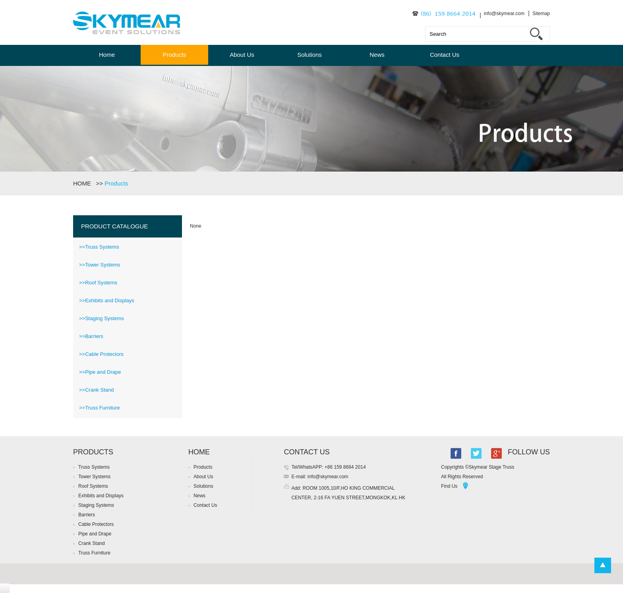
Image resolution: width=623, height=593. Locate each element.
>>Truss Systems (99, 247)
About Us (242, 54)
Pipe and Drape (94, 534)
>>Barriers (91, 336)
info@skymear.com (504, 13)
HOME (83, 183)
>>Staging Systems (101, 318)
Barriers (86, 515)
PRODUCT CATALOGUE (114, 226)
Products (174, 54)
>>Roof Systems (98, 283)
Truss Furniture (94, 553)
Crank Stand (91, 543)
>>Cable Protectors (101, 354)
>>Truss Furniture (99, 408)
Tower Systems (94, 476)
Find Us (449, 486)
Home (107, 54)
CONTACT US (306, 452)
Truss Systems (94, 467)
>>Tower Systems (99, 265)
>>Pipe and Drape (100, 372)
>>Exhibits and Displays (106, 300)
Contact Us (444, 54)
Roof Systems (93, 486)
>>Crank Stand (96, 390)
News (377, 54)
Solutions (309, 54)
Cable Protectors (96, 524)
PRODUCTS (93, 452)
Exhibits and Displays (101, 495)
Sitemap (541, 13)
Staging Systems (96, 505)
